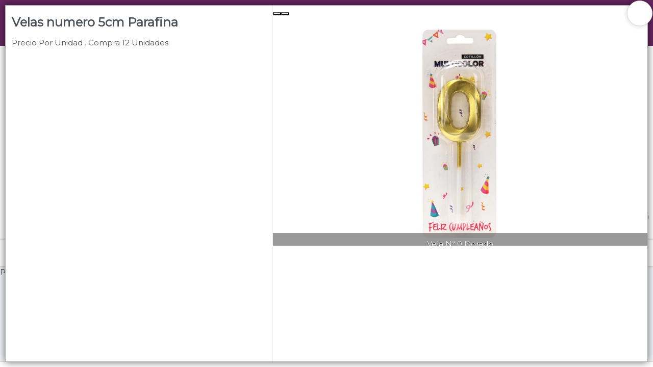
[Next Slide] (285, 13)
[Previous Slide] (277, 13)
